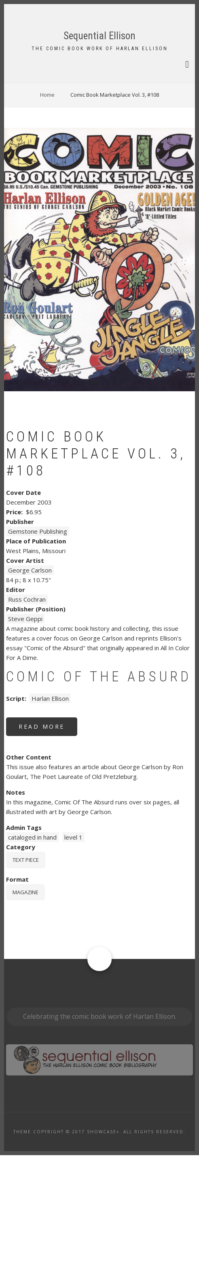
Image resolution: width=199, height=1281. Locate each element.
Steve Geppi (25, 744)
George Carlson (30, 696)
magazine (25, 1018)
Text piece (26, 985)
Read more (48, 855)
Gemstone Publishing (37, 657)
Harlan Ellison (50, 824)
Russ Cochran (27, 725)
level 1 (73, 963)
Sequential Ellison (99, 36)
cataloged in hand (32, 963)
